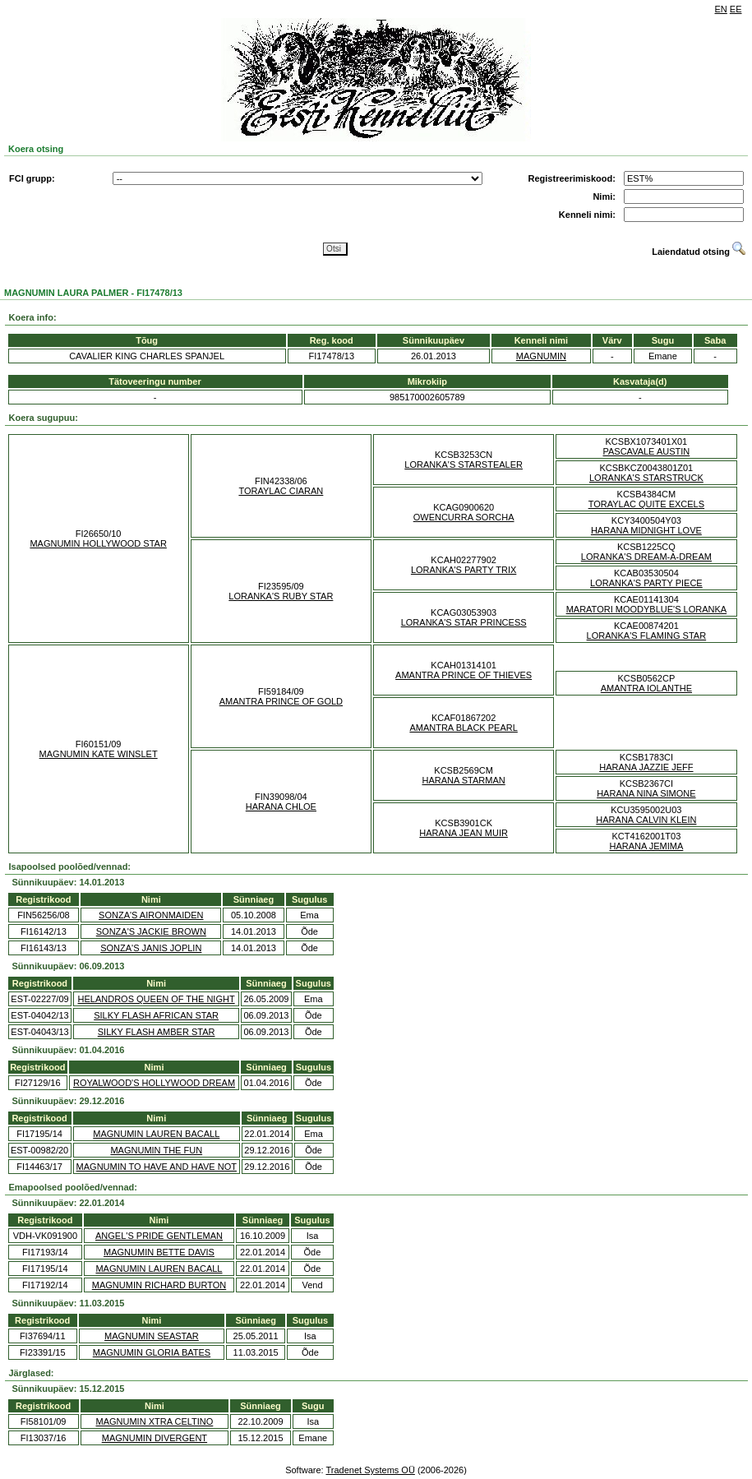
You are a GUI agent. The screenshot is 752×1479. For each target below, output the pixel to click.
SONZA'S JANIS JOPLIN (150, 948)
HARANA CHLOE (281, 806)
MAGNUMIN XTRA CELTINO (155, 1421)
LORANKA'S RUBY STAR (280, 596)
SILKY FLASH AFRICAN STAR (156, 1015)
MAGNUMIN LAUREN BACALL (156, 1134)
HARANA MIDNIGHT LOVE (646, 530)
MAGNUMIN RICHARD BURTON (159, 1285)
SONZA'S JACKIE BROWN (151, 931)
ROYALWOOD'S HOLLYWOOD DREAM (154, 1083)
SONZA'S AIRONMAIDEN (151, 915)
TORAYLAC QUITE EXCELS (646, 504)
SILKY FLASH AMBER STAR (156, 1032)
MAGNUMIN (541, 356)
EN (721, 9)
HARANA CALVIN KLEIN (646, 820)
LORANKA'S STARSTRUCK (646, 478)
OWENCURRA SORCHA (463, 517)
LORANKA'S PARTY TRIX (463, 570)
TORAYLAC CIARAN (280, 491)
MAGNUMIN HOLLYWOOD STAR (98, 543)
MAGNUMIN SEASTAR (151, 1336)
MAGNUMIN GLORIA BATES (151, 1352)
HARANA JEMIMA (646, 846)
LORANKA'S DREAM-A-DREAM (646, 557)
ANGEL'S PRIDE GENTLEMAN (159, 1236)
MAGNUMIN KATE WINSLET (98, 754)
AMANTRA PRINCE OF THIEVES (463, 675)
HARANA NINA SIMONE (646, 793)
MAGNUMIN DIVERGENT (154, 1438)
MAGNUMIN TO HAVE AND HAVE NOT (156, 1167)
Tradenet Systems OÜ (369, 1470)
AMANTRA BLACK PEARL (463, 728)
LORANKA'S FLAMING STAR (647, 635)
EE (736, 9)
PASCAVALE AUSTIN (646, 451)
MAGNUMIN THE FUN (156, 1150)
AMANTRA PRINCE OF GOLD (281, 701)
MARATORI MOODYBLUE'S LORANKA (646, 609)
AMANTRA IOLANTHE (646, 688)
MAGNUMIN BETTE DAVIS (159, 1252)
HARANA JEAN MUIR (463, 833)
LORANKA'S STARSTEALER (463, 464)
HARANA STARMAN (463, 780)
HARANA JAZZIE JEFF (646, 767)
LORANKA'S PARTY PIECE (646, 583)
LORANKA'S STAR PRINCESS (464, 622)
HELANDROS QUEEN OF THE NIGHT (156, 999)
